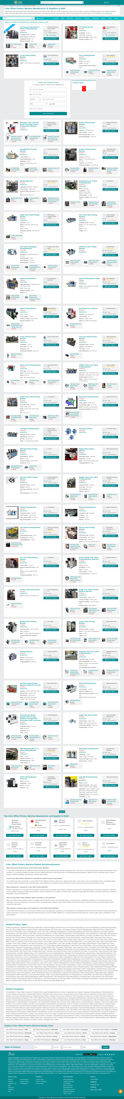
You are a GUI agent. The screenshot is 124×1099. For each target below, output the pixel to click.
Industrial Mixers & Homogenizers (27, 1002)
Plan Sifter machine (47, 1068)
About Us (10, 1079)
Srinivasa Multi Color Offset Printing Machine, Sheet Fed (89, 558)
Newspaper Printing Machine (99, 961)
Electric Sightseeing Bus (20, 1073)
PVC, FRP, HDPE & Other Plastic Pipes (78, 1009)
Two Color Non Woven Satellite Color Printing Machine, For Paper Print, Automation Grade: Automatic (30, 717)
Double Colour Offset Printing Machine (53, 416)
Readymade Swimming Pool (101, 1071)
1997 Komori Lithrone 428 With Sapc (16, 766)
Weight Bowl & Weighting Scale (15, 1015)
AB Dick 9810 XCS (26, 181)
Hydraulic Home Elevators (62, 1059)
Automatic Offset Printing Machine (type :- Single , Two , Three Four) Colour (16, 325)
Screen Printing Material (92, 927)
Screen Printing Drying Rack (81, 967)
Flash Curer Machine (32, 963)
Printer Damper (112, 939)
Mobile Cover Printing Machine (54, 969)
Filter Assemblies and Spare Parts (83, 996)
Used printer (103, 931)
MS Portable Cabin (63, 1061)
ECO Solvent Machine (12, 951)
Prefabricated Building (13, 1063)
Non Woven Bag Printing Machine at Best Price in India (30, 684)
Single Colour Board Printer (16, 604)
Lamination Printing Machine (20, 945)
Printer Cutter (113, 947)
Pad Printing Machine (80, 949)
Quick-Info (11, 1087)
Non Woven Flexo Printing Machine (103, 974)
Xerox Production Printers (80, 947)
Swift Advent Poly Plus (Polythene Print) (75, 800)
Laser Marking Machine (26, 1057)
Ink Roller (20, 953)
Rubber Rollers (27, 980)
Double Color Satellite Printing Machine (16, 703)
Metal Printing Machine (31, 976)
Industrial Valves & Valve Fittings (73, 994)
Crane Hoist (15, 1066)
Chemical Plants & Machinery (61, 1000)
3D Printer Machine (22, 933)
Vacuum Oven (69, 1063)
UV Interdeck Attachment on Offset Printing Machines (30, 28)
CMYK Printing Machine (28, 777)
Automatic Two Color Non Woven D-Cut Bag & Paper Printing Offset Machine (16, 138)
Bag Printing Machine (64, 945)
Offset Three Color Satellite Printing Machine (111, 72)
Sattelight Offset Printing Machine (15, 296)
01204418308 (94, 1079)
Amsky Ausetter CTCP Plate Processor (94, 639)
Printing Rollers (59, 935)
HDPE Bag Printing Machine (58, 931)
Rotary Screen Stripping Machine (53, 970)
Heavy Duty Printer (98, 929)
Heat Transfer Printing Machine (75, 927)
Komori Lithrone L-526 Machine (53, 168)
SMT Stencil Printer (25, 951)
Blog (9, 1085)
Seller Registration (68, 1079)
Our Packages (67, 1083)
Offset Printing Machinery (51, 44)
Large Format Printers (46, 963)
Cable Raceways (65, 1068)
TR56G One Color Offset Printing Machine (93, 385)
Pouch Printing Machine (58, 937)
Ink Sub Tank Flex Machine (40, 980)
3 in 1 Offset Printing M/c (16, 44)
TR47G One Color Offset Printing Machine (74, 385)
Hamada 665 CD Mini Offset (16, 198)
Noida (109, 18)
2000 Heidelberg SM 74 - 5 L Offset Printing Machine (29, 749)
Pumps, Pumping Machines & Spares (72, 992)
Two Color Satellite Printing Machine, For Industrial (34, 737)
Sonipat (116, 18)
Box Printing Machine (97, 967)
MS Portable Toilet (44, 1061)
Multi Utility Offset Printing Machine (15, 641)
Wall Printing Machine (23, 974)
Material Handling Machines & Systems (44, 1006)
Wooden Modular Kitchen (64, 1069)
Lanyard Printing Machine (51, 961)
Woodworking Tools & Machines (97, 998)
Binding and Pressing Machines (68, 1017)
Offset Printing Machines (87, 683)
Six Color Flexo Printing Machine (15, 266)
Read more (109, 13)
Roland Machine (92, 943)
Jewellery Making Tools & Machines (106, 1017)
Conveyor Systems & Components (16, 994)
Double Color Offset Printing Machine (75, 261)
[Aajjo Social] (105, 1054)
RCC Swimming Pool (87, 1071)
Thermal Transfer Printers (24, 941)
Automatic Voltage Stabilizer (91, 1064)
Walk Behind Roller (60, 1057)
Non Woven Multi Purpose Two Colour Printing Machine (75, 546)
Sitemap (10, 1081)
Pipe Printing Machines (30, 955)
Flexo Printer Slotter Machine (46, 965)
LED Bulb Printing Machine (14, 949)
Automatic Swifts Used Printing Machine (112, 671)
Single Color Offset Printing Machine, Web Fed (88, 590)
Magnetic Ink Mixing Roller (65, 949)
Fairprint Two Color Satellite (52, 736)
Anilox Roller (37, 947)
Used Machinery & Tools (51, 1017)
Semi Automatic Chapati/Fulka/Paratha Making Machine (27, 1071)
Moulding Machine (108, 992)
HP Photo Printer (56, 929)
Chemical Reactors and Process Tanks (65, 1011)
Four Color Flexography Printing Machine (28, 247)
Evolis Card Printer (43, 931)
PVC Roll (14, 1068)
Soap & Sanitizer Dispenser (34, 1007)
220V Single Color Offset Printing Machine (34, 417)
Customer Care (12, 1083)
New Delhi (70, 18)
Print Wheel (92, 947)
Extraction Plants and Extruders (69, 1007)
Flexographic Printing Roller (64, 947)
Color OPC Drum (11, 929)
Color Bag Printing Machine (29, 429)
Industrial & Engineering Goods (106, 1007)
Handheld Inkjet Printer (38, 951)
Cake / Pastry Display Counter (75, 1066)
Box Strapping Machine (26, 1059)
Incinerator (49, 1015)
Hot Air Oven (77, 1063)
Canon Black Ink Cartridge (35, 943)
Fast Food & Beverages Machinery (22, 996)
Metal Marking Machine (101, 1066)
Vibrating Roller (70, 1057)
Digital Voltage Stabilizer (77, 1064)
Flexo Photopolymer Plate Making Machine (66, 976)
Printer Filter (32, 933)
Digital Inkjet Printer (101, 972)
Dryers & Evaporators (90, 994)
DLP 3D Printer (76, 978)
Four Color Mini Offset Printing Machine (35, 137)
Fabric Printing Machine (30, 931)
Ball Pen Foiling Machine (35, 978)
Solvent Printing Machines (61, 963)
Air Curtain (20, 1068)
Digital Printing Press (100, 970)
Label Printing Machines (24, 961)
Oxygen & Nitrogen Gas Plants (61, 1013)
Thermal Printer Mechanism (14, 931)
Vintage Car (37, 1073)
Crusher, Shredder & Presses (25, 1004)
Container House (60, 1063)
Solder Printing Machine (87, 972)
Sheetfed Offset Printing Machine (71, 959)
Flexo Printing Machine (87, 55)
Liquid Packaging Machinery (51, 992)
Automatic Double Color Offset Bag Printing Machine (74, 414)
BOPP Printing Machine (46, 976)
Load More (62, 811)
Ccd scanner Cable (26, 939)
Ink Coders (84, 951)
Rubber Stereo (60, 980)
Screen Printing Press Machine (75, 324)
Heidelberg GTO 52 (75, 202)
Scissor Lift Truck (95, 1059)
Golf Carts (30, 1073)
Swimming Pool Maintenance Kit (45, 935)
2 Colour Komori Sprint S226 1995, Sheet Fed (111, 203)
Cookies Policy (40, 1079)
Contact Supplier (15, 835)
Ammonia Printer (38, 941)
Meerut (103, 18)
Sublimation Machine (44, 929)
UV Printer (89, 935)
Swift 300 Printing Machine (88, 777)
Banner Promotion (68, 1085)
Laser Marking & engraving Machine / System (66, 1015)
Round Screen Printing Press (14, 957)
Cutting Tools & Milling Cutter (14, 1019)
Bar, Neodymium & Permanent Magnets (101, 1006)
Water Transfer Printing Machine (33, 970)
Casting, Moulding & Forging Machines (88, 1011)
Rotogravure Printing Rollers (24, 947)
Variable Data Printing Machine (51, 959)
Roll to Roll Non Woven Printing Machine (24, 937)
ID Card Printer (32, 965)
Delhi (62, 18)
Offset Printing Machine (33, 44)
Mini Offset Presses (86, 429)
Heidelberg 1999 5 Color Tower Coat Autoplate (111, 801)
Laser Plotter (30, 967)
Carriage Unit (16, 939)
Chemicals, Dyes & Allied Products (70, 1002)
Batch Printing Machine (18, 963)
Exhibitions (11, 1089)
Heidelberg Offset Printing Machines (16, 965)
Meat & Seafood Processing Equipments (83, 1013)
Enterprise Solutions (68, 1091)
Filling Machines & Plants (45, 1011)
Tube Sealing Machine (80, 1057)
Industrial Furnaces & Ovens (20, 1013)
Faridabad (87, 18)
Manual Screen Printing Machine (21, 972)
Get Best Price (23, 32)
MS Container (83, 1061)
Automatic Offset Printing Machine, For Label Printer (34, 267)
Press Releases (24, 1079)
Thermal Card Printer (28, 935)
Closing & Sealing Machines (86, 1017)
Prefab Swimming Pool (48, 1071)
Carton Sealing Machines (39, 1059)
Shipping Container (50, 1063)
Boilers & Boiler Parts (36, 1017)
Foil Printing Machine (92, 933)
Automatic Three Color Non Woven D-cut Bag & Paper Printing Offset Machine (29, 124)
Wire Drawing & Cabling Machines (27, 1011)
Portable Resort (54, 1061)
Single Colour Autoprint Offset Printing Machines (74, 672)
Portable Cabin (36, 1057)
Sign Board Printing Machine (71, 972)
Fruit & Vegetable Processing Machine (46, 1004)
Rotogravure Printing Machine (107, 955)
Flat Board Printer (102, 969)
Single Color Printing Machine (16, 354)
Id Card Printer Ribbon (64, 978)
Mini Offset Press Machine (88, 308)
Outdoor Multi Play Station (47, 1057)
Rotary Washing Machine (49, 1064)
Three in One (92, 544)
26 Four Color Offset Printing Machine (112, 639)
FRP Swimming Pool (60, 1071)
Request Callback (51, 38)
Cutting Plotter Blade (87, 937)
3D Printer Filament (49, 927)
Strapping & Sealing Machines (77, 998)
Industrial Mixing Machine (34, 994)
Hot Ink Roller (48, 941)
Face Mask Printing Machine (90, 978)
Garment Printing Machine (19, 978)
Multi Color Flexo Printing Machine (84, 957)
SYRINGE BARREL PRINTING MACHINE (35, 949)
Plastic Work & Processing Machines (82, 1000)
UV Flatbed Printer (37, 961)
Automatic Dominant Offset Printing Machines (75, 496)
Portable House (20, 1061)
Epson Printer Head (79, 939)
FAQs (119, 5)
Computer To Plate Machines (36, 969)
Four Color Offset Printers (74, 354)
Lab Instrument (84, 1004)
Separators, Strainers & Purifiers (103, 1002)
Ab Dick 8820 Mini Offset (34, 198)
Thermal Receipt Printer (105, 951)
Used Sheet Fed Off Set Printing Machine (75, 639)
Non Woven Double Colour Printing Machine (53, 703)
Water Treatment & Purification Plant (31, 992)
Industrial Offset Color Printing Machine (16, 466)
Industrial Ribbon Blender (93, 1057)
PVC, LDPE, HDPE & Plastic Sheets (40, 998)
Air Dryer (54, 1069)
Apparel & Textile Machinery (21, 1017)
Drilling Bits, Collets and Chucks (36, 1009)
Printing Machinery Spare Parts (15, 976)
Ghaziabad (95, 18)
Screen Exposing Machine (56, 953)
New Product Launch (69, 1089)
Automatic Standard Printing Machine (80, 963)
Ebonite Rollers (87, 945)
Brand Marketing (67, 1087)
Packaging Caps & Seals (51, 1019)
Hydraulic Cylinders (95, 1063)
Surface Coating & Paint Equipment (101, 1009)
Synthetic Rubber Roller (75, 941)
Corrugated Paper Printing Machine (90, 976)
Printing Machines (26, 651)
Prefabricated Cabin (93, 1061)
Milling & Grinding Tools (63, 1006)
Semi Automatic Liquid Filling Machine (41, 1069)
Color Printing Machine (36, 945)
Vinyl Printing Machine (65, 961)
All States (56, 18)
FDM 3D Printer (60, 927)
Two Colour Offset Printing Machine (74, 168)
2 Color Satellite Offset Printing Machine (53, 381)
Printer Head (89, 939)
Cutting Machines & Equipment (80, 1006)
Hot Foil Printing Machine (19, 969)
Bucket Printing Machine (73, 937)
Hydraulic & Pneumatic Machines (15, 1007)
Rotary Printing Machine (87, 507)
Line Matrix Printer (98, 935)
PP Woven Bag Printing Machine (62, 933)
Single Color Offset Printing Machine (75, 71)
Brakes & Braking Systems (60, 998)
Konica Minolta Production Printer (40, 974)
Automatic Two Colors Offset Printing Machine (89, 652)
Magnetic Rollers (29, 953)
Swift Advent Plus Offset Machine (93, 800)
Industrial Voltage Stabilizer (63, 1064)
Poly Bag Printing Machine (13, 935)
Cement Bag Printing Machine (59, 974)
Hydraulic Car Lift (85, 1059)
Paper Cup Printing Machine (86, 965)
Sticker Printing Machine (65, 957)
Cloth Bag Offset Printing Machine (52, 641)
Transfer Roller (87, 974)
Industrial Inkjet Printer (60, 955)
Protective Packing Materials (87, 1007)
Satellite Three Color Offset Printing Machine (88, 478)
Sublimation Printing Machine (104, 959)
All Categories (24, 1083)
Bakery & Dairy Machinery (97, 1004)
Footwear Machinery (87, 1002)
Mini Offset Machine (16, 578)
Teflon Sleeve (58, 939)
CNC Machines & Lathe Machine (56, 1009)
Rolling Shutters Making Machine (79, 1069)
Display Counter (51, 1059)
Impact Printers (109, 929)
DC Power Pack (85, 1063)
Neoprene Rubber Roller (60, 941)
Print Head (20, 970)
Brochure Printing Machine (54, 972)
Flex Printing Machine (41, 953)
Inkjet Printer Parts (76, 945)
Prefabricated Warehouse (26, 1063)
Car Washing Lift (93, 1069)
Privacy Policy (39, 1083)
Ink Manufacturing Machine (108, 927)
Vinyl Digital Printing (70, 970)
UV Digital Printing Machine (85, 970)
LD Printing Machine (86, 27)
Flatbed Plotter (21, 929)
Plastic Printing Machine (89, 969)
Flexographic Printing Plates (72, 969)
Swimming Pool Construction (73, 1071)
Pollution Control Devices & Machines (61, 996)
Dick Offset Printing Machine (93, 168)
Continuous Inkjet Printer (45, 955)
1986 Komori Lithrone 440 (34, 766)
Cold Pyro (82, 1073)
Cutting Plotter (21, 967)
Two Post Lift (101, 1069)
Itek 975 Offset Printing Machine (33, 168)
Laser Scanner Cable (39, 939)
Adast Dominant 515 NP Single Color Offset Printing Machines (53, 199)
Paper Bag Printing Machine (104, 953)
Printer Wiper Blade (102, 947)
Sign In (106, 2)
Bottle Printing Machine (38, 972)
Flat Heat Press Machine (44, 933)
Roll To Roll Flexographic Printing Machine (29, 959)
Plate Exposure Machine (65, 967)
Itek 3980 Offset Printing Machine (15, 168)
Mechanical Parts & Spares (41, 996)
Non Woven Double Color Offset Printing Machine (16, 417)
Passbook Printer (17, 980)
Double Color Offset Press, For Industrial (16, 736)
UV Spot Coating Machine (31, 957)
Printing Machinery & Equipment (15, 5)
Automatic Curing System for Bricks (56, 951)
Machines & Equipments (25, 1000)
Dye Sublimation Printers (110, 949)
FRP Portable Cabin (74, 1061)
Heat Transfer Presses (88, 959)
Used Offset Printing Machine (30, 527)
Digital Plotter (38, 967)
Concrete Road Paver (104, 1073)
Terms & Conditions (41, 1081)
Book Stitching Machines (94, 949)
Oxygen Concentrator (63, 1073)
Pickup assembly (67, 939)
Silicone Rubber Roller (99, 945)
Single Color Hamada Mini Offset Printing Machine (112, 169)
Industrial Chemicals (26, 1006)
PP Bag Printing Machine (74, 931)
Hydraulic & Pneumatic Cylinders (33, 1019)
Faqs (9, 1091)
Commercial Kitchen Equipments (32, 1068)
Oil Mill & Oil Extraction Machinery (104, 996)
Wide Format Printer (106, 941)
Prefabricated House (39, 1063)
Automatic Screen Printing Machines (81, 929)
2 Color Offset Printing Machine (94, 71)
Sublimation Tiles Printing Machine (75, 953)
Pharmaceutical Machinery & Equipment (17, 998)
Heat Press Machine (74, 951)
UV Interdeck (66, 929)
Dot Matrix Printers (31, 929)
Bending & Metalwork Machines (105, 1013)
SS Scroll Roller (92, 951)
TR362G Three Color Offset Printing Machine (88, 366)
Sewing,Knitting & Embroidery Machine (92, 1015)
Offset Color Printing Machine (30, 365)
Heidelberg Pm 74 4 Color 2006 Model (94, 202)
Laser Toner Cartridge (64, 943)
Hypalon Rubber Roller (48, 947)
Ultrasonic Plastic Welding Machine (80, 1068)
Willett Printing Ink (11, 941)
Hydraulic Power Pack (106, 1063)
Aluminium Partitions (106, 1057)
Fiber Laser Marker (89, 1066)
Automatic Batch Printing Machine (75, 935)
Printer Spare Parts (100, 937)
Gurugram (78, 18)
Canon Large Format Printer (91, 941)
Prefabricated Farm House (32, 1061)
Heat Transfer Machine (50, 978)
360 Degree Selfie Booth (92, 1073)
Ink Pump (52, 980)
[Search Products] (41, 2)
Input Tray (50, 939)
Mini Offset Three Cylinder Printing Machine (111, 546)
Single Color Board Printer (88, 715)
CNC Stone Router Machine (35, 1064)
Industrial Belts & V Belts (13, 992)
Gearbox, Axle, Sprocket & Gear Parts (40, 1013)
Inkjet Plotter (39, 927)
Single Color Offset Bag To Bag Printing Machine (112, 262)
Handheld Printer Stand (27, 927)
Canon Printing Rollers (50, 943)
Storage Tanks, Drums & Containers (68, 1004)
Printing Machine (72, 955)
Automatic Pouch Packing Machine (22, 1069)
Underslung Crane (104, 1064)
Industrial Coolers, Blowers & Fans (53, 994)
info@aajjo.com (94, 1084)
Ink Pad (96, 939)
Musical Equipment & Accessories (35, 1015)
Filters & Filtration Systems (101, 1000)
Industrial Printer (90, 953)
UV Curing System (100, 957)
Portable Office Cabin (104, 1061)
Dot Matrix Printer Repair (79, 943)
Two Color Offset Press (15, 381)
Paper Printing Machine (50, 967)
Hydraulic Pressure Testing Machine (58, 1066)
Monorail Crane (23, 1066)
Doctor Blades (52, 949)
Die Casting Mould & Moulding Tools (48, 1002)
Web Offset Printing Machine (81, 961)
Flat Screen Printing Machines (48, 957)
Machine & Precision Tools (51, 1007)
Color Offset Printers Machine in (17, 1029)
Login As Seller (67, 1093)
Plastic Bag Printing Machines (108, 933)
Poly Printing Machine (79, 933)
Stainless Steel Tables (13, 1059)
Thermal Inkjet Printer (105, 978)
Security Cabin (12, 1061)
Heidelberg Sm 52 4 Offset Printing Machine (88, 182)
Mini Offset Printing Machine (34, 381)
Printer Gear (103, 939)
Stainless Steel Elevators (106, 1059)
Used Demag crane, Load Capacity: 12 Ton (16, 543)
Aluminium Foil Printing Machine (88, 955)
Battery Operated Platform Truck (49, 1073)
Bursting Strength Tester (41, 1066)
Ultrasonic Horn (56, 1068)
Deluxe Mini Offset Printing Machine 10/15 (93, 496)
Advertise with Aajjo (68, 1081)
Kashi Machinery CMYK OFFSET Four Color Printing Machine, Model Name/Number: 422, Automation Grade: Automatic (94, 610)
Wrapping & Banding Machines (93, 992)
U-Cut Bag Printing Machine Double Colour (34, 703)
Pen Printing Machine (75, 974)
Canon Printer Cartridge (19, 943)
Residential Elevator (75, 1059)
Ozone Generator (74, 1073)
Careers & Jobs (24, 1081)
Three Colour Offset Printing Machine (94, 261)
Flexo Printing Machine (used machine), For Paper (34, 297)
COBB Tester (31, 1066)
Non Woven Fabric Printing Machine (66, 965)
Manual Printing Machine (102, 965)
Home (5, 5)
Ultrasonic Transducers (95, 1068)
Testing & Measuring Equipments (42, 1000)
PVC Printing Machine (50, 945)
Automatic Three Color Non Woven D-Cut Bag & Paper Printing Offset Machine (53, 138)
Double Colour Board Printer (30, 590)
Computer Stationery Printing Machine (103, 963)
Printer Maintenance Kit (43, 937)
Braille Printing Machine (13, 927)
